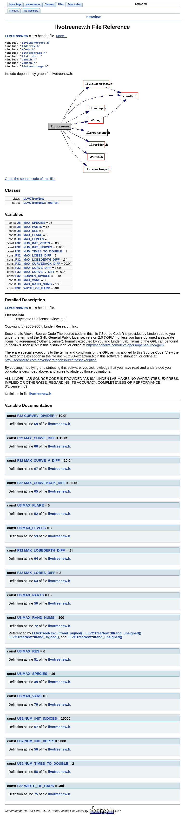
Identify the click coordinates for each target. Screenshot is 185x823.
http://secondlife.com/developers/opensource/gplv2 (125, 349)
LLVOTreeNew (16, 36)
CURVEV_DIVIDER (36, 280)
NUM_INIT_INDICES (37, 251)
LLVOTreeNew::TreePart (41, 206)
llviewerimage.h (34, 70)
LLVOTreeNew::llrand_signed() (33, 641)
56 (36, 753)
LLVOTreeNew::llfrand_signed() (58, 637)
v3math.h (28, 66)
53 (36, 540)
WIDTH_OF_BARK (36, 292)
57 (36, 731)
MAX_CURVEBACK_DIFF (41, 267)
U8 (18, 226)
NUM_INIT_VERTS (36, 247)
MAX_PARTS (32, 230)
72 (36, 630)
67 (36, 472)
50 (36, 607)
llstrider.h (31, 58)
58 (36, 775)
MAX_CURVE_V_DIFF (39, 275)
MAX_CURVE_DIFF (37, 271)
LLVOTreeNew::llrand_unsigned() (94, 641)
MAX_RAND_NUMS (37, 288)
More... (61, 36)
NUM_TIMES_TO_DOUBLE (42, 255)
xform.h (27, 51)
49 (36, 686)
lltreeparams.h (33, 55)
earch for (141, 4)
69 (36, 428)
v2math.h (28, 62)
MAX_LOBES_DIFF (37, 259)
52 (36, 518)
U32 (17, 247)
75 (36, 798)
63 (36, 585)
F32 (18, 259)
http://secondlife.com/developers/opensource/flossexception (51, 364)
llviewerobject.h (35, 43)
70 (36, 708)
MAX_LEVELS (33, 243)
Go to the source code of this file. (30, 182)
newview (93, 17)
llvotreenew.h (40, 398)
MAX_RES (30, 235)
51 (36, 663)
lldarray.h (30, 47)
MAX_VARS (31, 284)
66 (36, 450)
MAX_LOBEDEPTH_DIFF (41, 263)
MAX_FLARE (32, 239)
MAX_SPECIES (34, 226)
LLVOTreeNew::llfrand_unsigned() (113, 637)
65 (36, 495)
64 (36, 562)
